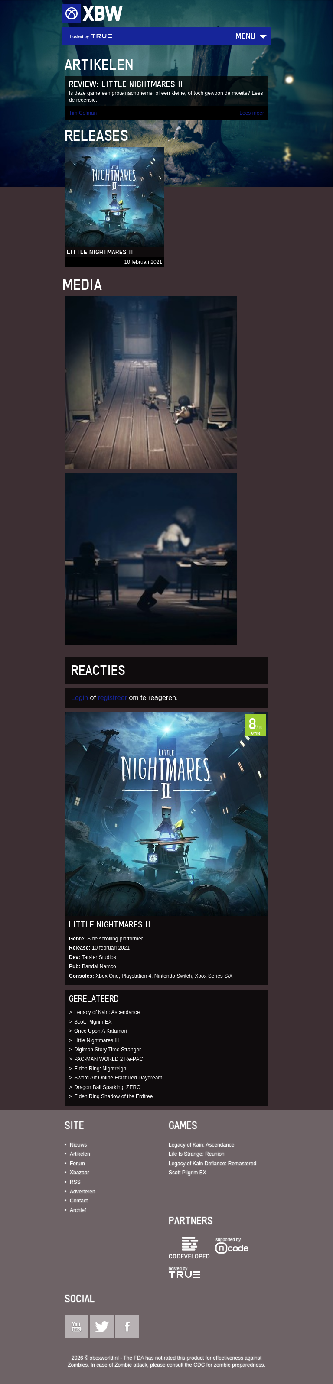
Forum (77, 1163)
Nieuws (78, 1145)
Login (79, 697)
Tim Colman (83, 113)
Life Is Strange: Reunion (197, 1154)
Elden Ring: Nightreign (100, 1069)
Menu (245, 36)
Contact (79, 1201)
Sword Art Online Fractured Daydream (118, 1078)
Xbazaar (79, 1173)
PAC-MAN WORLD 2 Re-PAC (108, 1059)
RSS (75, 1182)
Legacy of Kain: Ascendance (107, 1012)
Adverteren (82, 1192)
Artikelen (80, 1154)
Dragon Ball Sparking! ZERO (107, 1087)
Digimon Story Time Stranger (107, 1050)
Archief (78, 1210)
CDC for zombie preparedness (228, 1365)
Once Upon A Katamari (100, 1031)
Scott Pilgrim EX (93, 1022)
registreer (112, 697)
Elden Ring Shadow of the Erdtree (113, 1096)
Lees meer (251, 113)
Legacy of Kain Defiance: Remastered (212, 1163)
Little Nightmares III (96, 1040)
